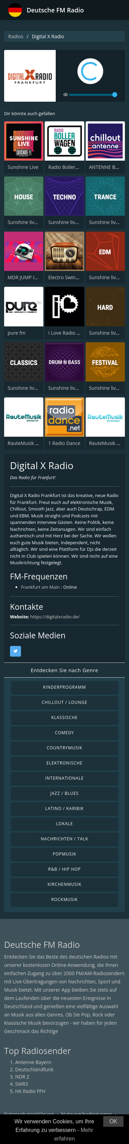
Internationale (64, 778)
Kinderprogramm (64, 687)
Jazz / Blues (64, 793)
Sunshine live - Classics (33, 388)
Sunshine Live (23, 167)
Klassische (64, 717)
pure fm (16, 333)
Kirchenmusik (64, 884)
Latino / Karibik (64, 808)
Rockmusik (64, 899)
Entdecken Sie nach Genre (64, 670)
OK (113, 1121)
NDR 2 (22, 1076)
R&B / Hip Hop (64, 869)
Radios (15, 36)
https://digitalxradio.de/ (54, 617)
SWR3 (21, 1084)
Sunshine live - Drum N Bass (79, 388)
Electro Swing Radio (70, 277)
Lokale (64, 824)
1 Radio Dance (64, 443)
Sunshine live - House (31, 222)
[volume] (93, 95)
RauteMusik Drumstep (33, 443)
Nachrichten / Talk (64, 839)
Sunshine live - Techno (73, 222)
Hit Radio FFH (30, 1091)
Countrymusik (65, 748)
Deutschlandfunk (34, 1069)
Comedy (64, 733)
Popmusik (64, 854)
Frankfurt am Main (40, 587)
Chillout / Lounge (64, 702)
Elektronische (64, 763)
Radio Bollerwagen (69, 167)
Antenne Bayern (33, 1062)
